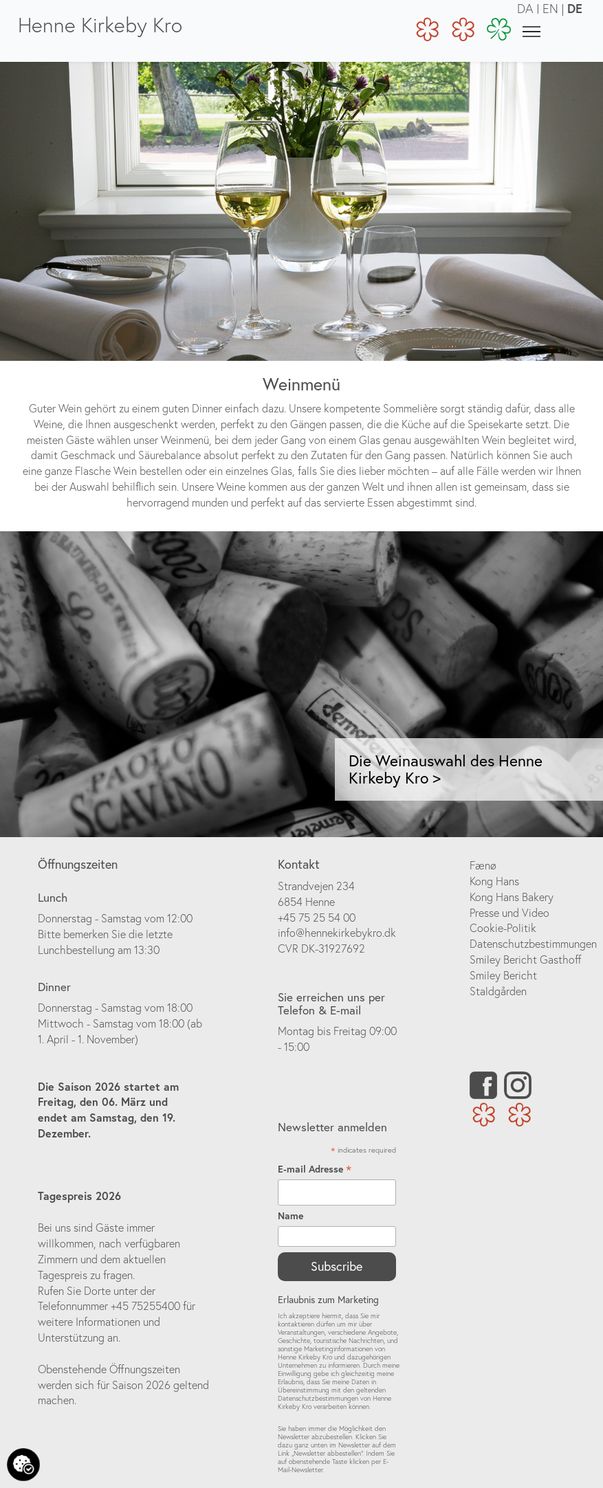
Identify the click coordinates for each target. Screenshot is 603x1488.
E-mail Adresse (314, 1169)
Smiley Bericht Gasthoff (526, 959)
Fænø (483, 865)
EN (550, 8)
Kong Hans (494, 881)
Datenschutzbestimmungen (533, 944)
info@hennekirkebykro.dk (337, 933)
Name (290, 1216)
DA (525, 8)
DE (574, 8)
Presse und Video (509, 913)
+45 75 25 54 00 (316, 917)
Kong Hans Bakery (511, 897)
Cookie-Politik (503, 928)
